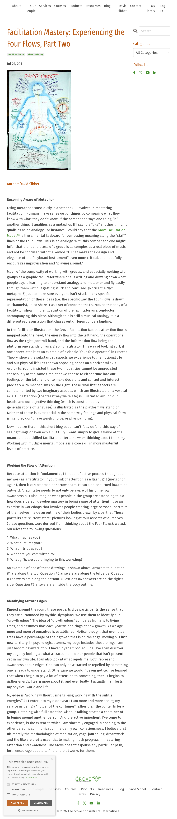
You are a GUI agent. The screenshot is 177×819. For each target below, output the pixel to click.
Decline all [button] (41, 802)
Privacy (95, 794)
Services (45, 6)
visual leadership (35, 54)
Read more (31, 777)
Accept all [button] (17, 802)
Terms (81, 794)
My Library (150, 8)
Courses (60, 6)
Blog (107, 6)
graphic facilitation (16, 54)
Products (75, 6)
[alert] (29, 785)
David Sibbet (122, 8)
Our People (31, 8)
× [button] (51, 759)
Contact (135, 6)
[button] (29, 810)
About (16, 6)
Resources (93, 6)
